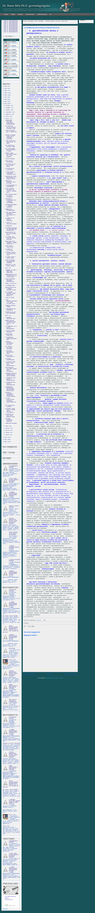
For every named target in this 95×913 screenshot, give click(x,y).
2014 (5, 103)
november (8, 107)
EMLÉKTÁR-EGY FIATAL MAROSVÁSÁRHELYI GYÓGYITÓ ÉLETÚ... (11, 178)
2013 (5, 437)
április (8, 428)
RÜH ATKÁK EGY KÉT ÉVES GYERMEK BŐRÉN (10, 165)
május (7, 426)
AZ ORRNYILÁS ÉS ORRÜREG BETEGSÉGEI (9, 219)
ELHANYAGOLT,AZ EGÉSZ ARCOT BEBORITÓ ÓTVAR (10, 415)
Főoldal (49, 674)
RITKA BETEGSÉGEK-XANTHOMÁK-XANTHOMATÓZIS (10, 280)
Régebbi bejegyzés (70, 674)
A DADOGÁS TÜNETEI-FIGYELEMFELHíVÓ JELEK (10, 254)
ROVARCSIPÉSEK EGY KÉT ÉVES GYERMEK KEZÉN (10, 233)
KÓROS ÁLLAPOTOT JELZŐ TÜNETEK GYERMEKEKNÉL (13, 533)
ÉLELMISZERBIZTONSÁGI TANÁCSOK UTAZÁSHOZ (11, 206)
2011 (5, 441)
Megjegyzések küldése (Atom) (54, 678)
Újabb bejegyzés (29, 674)
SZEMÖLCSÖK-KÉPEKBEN (11, 423)
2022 (5, 86)
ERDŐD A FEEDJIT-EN (10, 283)
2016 (5, 99)
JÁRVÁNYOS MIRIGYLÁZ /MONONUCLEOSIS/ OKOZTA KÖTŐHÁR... (11, 374)
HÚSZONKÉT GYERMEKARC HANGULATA (8, 420)
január (8, 434)
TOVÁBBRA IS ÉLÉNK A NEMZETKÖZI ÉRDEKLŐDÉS (11, 271)
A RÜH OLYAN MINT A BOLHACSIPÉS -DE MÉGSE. (10, 142)
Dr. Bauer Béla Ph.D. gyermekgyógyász (26, 5)
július (8, 116)
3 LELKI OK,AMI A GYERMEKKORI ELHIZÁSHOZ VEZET (10, 173)
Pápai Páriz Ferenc (30, 14)
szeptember (9, 112)
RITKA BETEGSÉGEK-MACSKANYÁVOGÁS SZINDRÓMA (10, 261)
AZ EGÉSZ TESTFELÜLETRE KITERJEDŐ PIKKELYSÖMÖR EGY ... (10, 401)
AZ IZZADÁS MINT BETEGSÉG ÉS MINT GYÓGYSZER (10, 238)
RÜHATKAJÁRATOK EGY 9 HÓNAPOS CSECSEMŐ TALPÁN (10, 289)
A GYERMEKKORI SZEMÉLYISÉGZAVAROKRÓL (11, 338)
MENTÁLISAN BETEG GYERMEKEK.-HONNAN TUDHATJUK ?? (11, 242)
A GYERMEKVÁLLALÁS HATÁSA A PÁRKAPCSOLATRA (10, 379)
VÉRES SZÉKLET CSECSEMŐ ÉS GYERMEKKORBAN (13, 701)
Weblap (13, 14)
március (8, 430)
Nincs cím (8, 268)
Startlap (6, 14)
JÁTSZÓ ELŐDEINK (9, 158)
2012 (5, 439)
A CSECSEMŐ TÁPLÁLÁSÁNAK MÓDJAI (9, 352)
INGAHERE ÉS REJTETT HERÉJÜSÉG (11, 743)
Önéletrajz (20, 14)
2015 (5, 101)
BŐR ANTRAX (12, 648)
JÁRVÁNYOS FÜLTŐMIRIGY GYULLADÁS (9, 343)
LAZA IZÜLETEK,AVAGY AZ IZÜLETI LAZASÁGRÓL (11, 195)
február (8, 432)
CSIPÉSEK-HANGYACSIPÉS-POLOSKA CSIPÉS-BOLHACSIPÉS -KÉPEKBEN (13, 521)
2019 (5, 92)
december (8, 105)
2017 (5, 97)
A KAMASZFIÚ (8, 225)
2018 (5, 95)
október (8, 110)
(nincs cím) (12, 659)
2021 (5, 88)
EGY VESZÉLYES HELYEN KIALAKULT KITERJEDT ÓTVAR (10, 127)
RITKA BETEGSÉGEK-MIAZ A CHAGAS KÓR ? (11, 132)
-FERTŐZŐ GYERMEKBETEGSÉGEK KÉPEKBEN (14, 547)
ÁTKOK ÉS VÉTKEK (9, 297)
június (8, 118)
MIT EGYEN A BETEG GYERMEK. (10, 616)
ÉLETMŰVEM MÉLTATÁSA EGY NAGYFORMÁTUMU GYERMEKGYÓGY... (11, 229)
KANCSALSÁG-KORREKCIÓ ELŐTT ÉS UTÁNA (10, 182)
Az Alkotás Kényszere (42, 14)
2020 (5, 90)
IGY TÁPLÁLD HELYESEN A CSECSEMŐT (8, 347)
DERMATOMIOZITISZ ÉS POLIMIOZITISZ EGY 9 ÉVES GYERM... (11, 276)
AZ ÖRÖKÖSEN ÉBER (10, 285)
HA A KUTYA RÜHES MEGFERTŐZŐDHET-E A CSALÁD (10, 150)
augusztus (9, 114)
